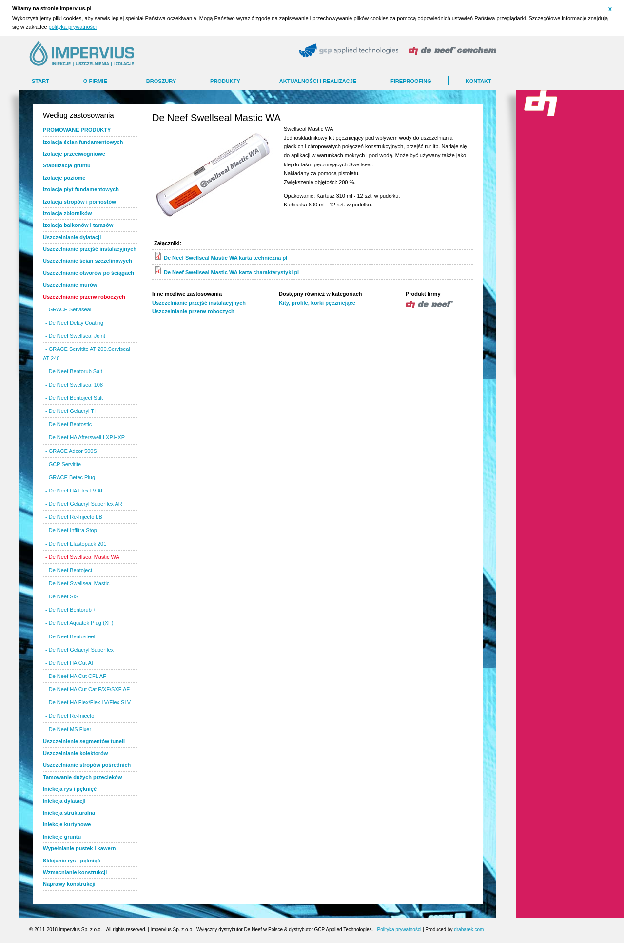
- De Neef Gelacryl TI (70, 411)
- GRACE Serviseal (68, 309)
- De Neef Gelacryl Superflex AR (83, 504)
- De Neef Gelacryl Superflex (79, 650)
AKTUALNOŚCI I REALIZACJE (317, 81)
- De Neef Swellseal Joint (75, 336)
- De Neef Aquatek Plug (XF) (79, 623)
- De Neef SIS (61, 596)
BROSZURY (161, 81)
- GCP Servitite (63, 464)
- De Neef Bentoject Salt (74, 398)
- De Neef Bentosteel (70, 636)
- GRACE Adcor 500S (71, 451)
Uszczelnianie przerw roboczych (193, 311)
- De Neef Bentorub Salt (73, 371)
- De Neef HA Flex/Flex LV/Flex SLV (88, 702)
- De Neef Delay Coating (74, 323)
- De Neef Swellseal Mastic (77, 583)
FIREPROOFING (410, 81)
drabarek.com (469, 929)
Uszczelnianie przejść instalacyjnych (199, 303)
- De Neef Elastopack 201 (75, 544)
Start (40, 81)
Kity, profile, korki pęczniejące (317, 303)
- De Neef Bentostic (68, 424)
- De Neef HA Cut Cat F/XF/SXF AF (87, 689)
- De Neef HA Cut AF (70, 663)
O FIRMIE (95, 81)
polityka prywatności (73, 27)
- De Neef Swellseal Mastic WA (82, 557)
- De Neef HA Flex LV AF (74, 490)
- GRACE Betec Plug (70, 477)
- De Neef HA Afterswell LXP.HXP (85, 437)
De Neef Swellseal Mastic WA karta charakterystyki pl (231, 272)
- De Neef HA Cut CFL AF (75, 676)
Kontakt (478, 81)
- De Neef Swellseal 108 (74, 385)
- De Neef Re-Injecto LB (73, 517)
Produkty (225, 81)
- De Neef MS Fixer (68, 729)
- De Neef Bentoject (68, 570)
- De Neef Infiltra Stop (71, 530)
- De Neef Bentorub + (70, 610)
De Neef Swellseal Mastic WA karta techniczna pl (225, 258)
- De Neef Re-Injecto (69, 715)
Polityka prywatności (399, 929)
